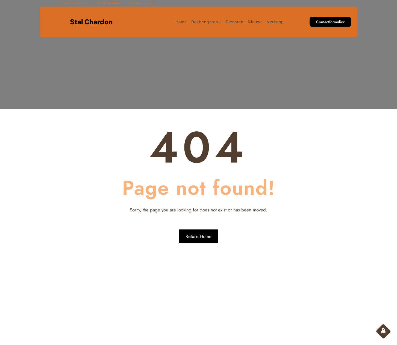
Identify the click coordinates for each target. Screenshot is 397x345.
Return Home (198, 236)
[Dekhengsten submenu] (220, 22)
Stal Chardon (91, 22)
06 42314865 (109, 3)
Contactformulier (330, 22)
